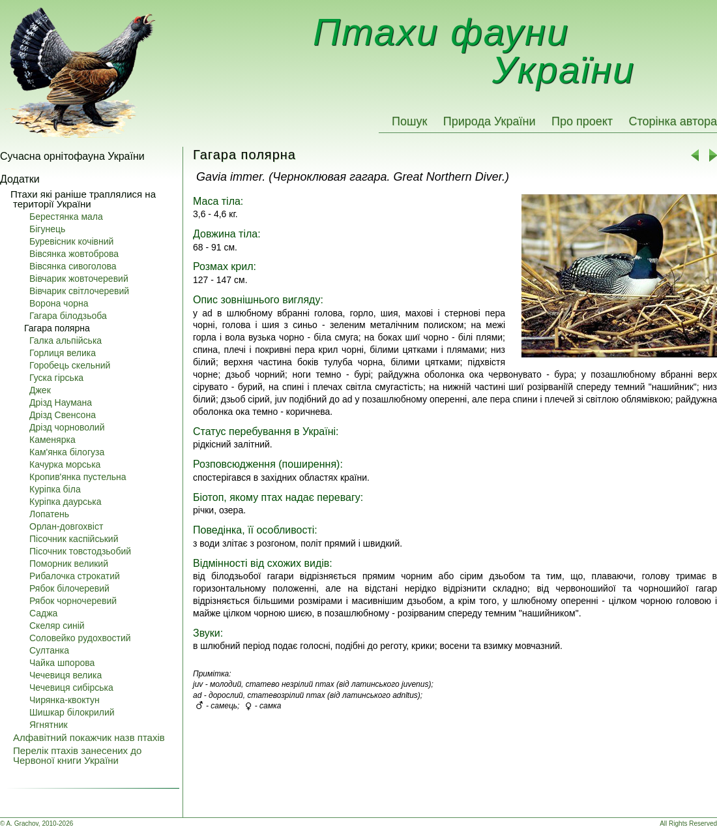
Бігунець (47, 229)
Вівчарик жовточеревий (78, 278)
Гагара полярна (57, 328)
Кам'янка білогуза (66, 452)
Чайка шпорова (62, 662)
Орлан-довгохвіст (66, 526)
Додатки (20, 179)
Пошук (409, 121)
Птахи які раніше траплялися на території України (83, 199)
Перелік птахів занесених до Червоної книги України (77, 755)
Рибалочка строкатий (74, 576)
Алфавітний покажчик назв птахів (89, 737)
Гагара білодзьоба (68, 315)
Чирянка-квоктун (64, 699)
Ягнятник (48, 724)
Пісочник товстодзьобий (80, 551)
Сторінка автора (672, 121)
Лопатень (49, 514)
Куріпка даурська (65, 501)
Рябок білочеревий (69, 588)
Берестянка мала (66, 216)
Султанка (49, 650)
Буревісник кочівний (71, 241)
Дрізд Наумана (60, 402)
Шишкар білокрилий (72, 712)
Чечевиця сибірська (71, 687)
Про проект (582, 121)
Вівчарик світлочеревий (79, 290)
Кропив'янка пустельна (77, 476)
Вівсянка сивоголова (73, 266)
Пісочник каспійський (73, 538)
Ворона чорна (59, 303)
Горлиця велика (62, 352)
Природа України (489, 121)
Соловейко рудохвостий (80, 637)
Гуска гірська (56, 377)
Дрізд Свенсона (62, 414)
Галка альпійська (65, 340)
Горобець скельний (69, 365)
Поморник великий (68, 563)
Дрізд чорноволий (67, 427)
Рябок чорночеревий (73, 600)
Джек (40, 390)
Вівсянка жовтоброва (74, 253)
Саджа (43, 613)
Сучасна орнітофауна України (72, 156)
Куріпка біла (55, 489)
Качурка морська (64, 464)
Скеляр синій (57, 625)
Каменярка (52, 439)
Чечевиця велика (65, 675)
